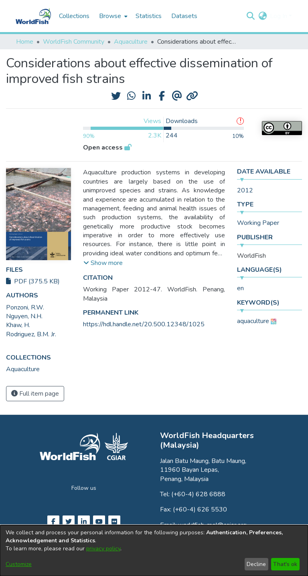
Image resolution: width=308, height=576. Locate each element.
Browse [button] (110, 16)
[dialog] (154, 550)
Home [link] (24, 41)
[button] (250, 16)
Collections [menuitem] (74, 16)
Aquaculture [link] (131, 41)
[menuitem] (112, 16)
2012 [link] (245, 190)
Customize (19, 564)
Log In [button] (279, 16)
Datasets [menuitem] (184, 16)
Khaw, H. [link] (18, 325)
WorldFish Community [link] (73, 41)
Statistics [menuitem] (149, 16)
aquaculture (253, 321)
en (240, 288)
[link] (23, 369)
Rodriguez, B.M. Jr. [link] (31, 334)
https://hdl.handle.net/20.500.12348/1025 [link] (144, 324)
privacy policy (103, 548)
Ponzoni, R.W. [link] (25, 307)
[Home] (33, 16)
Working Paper (258, 222)
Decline (256, 564)
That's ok (285, 564)
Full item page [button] (35, 393)
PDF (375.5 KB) (33, 281)
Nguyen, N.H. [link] (24, 316)
